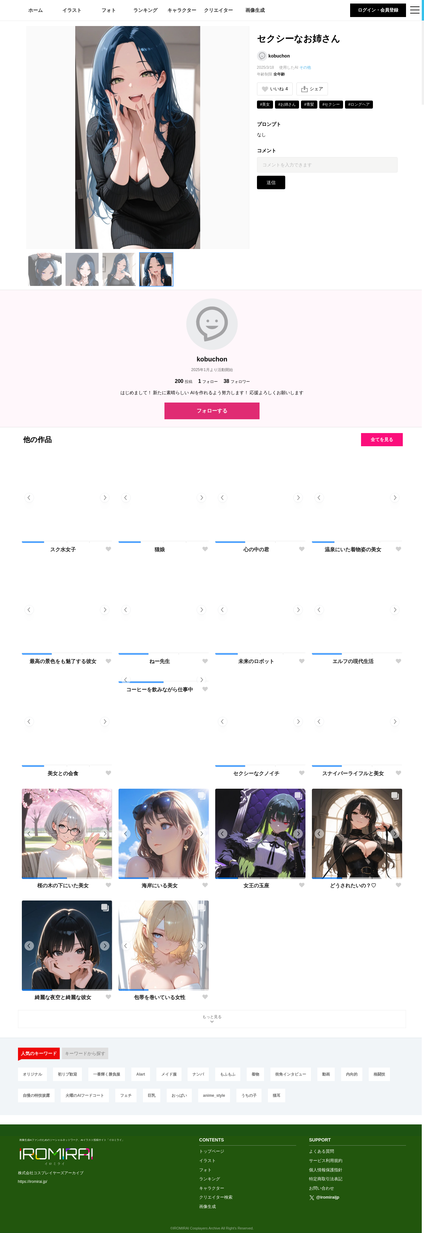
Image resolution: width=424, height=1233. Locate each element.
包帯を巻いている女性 (159, 997)
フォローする (212, 410)
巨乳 (151, 1095)
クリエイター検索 (216, 1188)
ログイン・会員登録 (378, 10)
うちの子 (249, 1095)
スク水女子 (63, 549)
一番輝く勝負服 (106, 1074)
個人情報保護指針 (325, 1160)
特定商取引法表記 (325, 1169)
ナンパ (198, 1074)
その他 (305, 67)
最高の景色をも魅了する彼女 (63, 661)
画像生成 (255, 10)
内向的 (352, 1074)
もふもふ (227, 1074)
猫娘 (160, 549)
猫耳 (276, 1095)
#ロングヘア (359, 104)
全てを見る (382, 439)
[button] (45, 269)
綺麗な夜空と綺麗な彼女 (63, 997)
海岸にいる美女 (160, 885)
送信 (271, 182)
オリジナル (32, 1074)
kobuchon (279, 55)
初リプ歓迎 (67, 1074)
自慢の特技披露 (36, 1095)
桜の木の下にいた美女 (63, 885)
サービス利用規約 (325, 1151)
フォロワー (237, 381)
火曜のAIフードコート (85, 1095)
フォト (109, 10)
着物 (255, 1074)
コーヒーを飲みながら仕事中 (159, 773)
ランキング (145, 10)
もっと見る (212, 1020)
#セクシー (331, 104)
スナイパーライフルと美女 (353, 773)
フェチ (126, 1095)
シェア (312, 89)
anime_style (214, 1095)
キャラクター (181, 10)
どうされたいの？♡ (353, 885)
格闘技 (379, 1074)
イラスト (72, 10)
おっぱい (179, 1095)
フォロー (208, 381)
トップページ (211, 1142)
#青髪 (309, 104)
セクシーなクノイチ (256, 773)
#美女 (265, 104)
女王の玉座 (256, 885)
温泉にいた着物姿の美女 (353, 549)
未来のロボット (256, 661)
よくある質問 (321, 1142)
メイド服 (169, 1074)
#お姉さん (287, 104)
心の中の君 (256, 549)
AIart (140, 1074)
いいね (275, 89)
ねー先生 (159, 661)
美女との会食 (63, 773)
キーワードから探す (85, 1053)
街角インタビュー (290, 1074)
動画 (326, 1074)
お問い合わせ (321, 1179)
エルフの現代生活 (353, 661)
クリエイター (218, 10)
